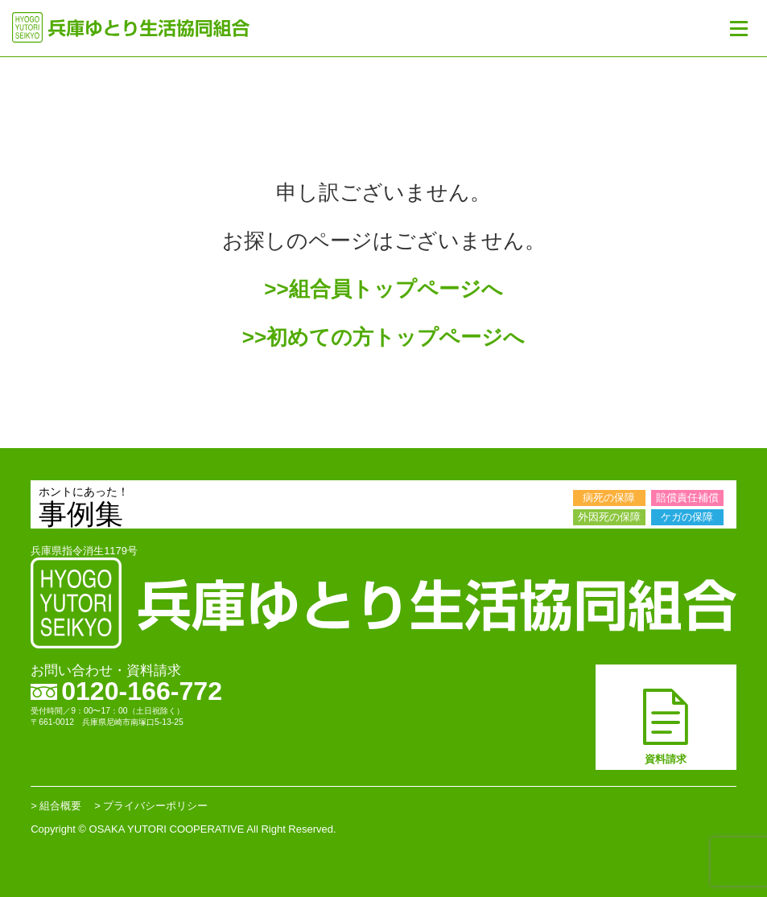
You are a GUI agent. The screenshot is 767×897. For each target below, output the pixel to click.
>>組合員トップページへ (383, 289)
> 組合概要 (56, 806)
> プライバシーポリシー (151, 806)
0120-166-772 (126, 691)
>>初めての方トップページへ (383, 337)
